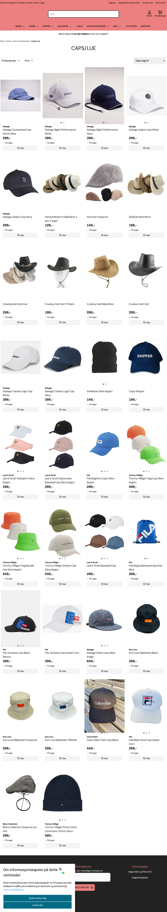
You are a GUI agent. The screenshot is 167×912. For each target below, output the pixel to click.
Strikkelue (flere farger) (100, 391)
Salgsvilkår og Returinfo (129, 3)
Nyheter (131, 26)
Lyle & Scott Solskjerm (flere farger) (19, 480)
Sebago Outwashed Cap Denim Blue (17, 131)
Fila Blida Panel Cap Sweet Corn (144, 742)
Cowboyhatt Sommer (15, 304)
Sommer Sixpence (97, 217)
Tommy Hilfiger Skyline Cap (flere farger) (60, 567)
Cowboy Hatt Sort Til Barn (59, 304)
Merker (145, 26)
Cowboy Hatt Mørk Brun (100, 304)
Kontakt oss (147, 3)
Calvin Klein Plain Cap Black (102, 740)
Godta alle (37, 905)
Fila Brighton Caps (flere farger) (100, 480)
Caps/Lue (35, 41)
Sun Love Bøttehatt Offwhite (61, 740)
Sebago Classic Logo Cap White (17, 393)
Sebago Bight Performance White (60, 131)
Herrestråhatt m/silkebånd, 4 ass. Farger (61, 219)
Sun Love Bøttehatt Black (143, 652)
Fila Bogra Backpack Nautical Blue (145, 567)
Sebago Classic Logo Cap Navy (59, 393)
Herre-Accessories (21, 41)
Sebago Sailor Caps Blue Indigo (101, 654)
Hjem (2, 41)
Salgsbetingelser (140, 886)
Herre (9, 41)
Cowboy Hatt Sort (139, 304)
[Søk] (83, 14)
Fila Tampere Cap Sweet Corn (62, 652)
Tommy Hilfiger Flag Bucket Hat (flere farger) (18, 567)
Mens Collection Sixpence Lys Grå (20, 829)
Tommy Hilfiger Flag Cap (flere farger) (146, 480)
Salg (80, 26)
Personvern (160, 3)
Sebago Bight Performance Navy (102, 131)
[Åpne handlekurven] (160, 14)
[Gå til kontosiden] (149, 14)
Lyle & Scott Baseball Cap (101, 565)
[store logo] (20, 14)
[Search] (115, 14)
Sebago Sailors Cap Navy (17, 217)
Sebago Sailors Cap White (144, 129)
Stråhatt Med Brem (140, 217)
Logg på (112, 3)
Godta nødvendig (37, 898)
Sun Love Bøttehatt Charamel (20, 740)
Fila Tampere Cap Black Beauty (16, 654)
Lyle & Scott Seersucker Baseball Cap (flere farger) (60, 480)
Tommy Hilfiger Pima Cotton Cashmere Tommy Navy (61, 829)
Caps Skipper (136, 391)
